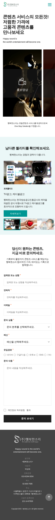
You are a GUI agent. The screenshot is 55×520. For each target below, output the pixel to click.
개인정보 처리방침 (16, 410)
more (22, 102)
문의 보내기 (27, 418)
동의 (17, 410)
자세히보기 (15, 213)
